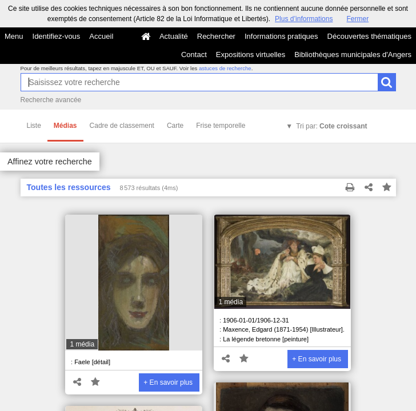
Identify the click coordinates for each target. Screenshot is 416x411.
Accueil (101, 36)
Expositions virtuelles (250, 54)
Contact (194, 54)
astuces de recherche (225, 68)
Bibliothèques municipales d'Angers (352, 54)
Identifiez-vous (57, 36)
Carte (175, 126)
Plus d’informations (304, 19)
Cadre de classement (122, 126)
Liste (34, 126)
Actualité (173, 36)
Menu (14, 36)
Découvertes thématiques (369, 36)
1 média (82, 344)
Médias (65, 126)
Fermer (357, 19)
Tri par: (331, 126)
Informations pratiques (281, 36)
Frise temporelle (220, 126)
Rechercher (216, 36)
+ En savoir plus (168, 382)
